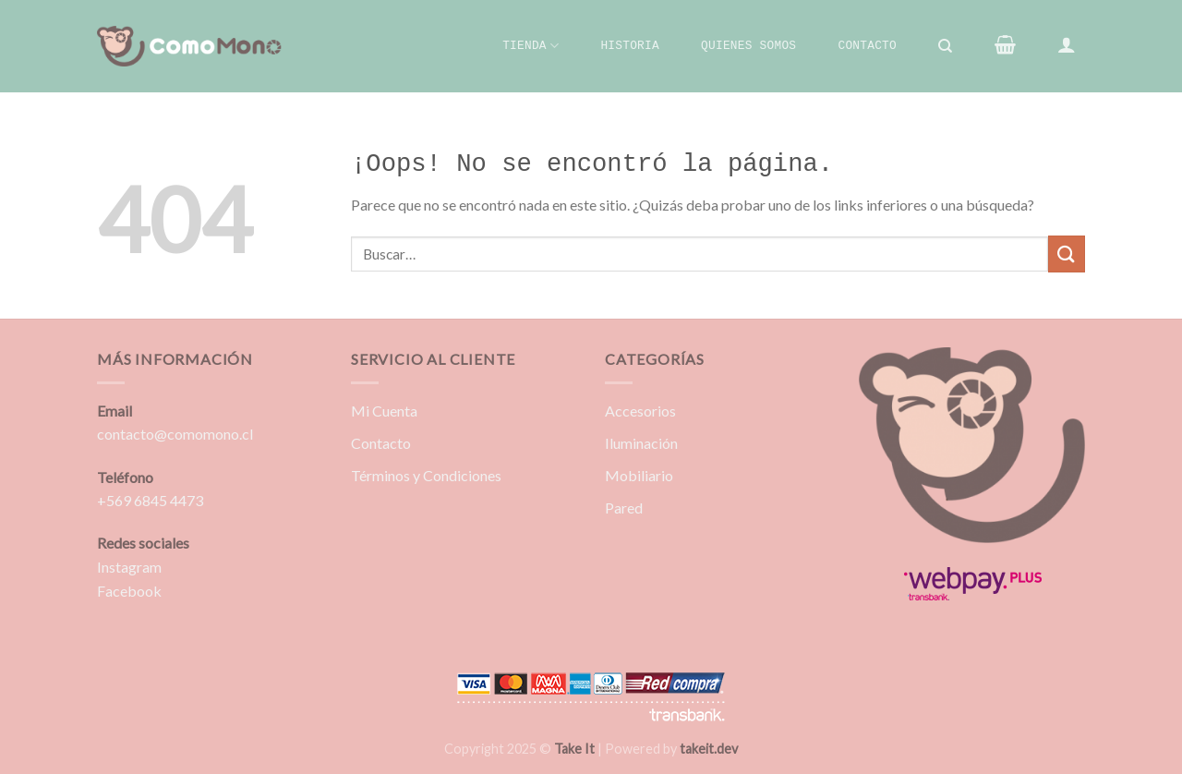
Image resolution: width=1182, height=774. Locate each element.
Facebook (129, 590)
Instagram (129, 566)
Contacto (867, 46)
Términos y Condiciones (426, 475)
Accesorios (640, 410)
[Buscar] (946, 46)
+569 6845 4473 (150, 500)
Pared (624, 507)
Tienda (530, 45)
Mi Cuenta (384, 410)
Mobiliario (639, 475)
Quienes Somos (748, 46)
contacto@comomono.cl (175, 433)
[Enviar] (1066, 254)
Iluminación (641, 443)
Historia (629, 46)
